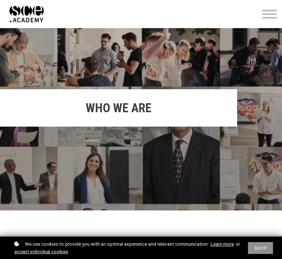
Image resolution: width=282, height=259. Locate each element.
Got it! (260, 248)
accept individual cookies (41, 251)
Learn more (222, 244)
